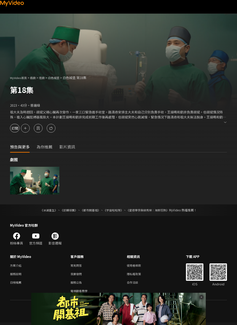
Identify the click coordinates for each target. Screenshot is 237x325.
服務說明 (16, 275)
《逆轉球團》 (66, 210)
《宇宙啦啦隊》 (113, 210)
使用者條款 (137, 265)
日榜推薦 (16, 284)
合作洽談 (136, 284)
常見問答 (77, 265)
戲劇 (36, 77)
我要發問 (77, 275)
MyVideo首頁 (20, 77)
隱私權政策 (137, 275)
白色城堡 (59, 77)
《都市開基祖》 (89, 210)
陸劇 (46, 77)
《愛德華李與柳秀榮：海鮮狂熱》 (150, 210)
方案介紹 (16, 265)
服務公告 (77, 284)
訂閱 (18, 128)
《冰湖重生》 (45, 210)
